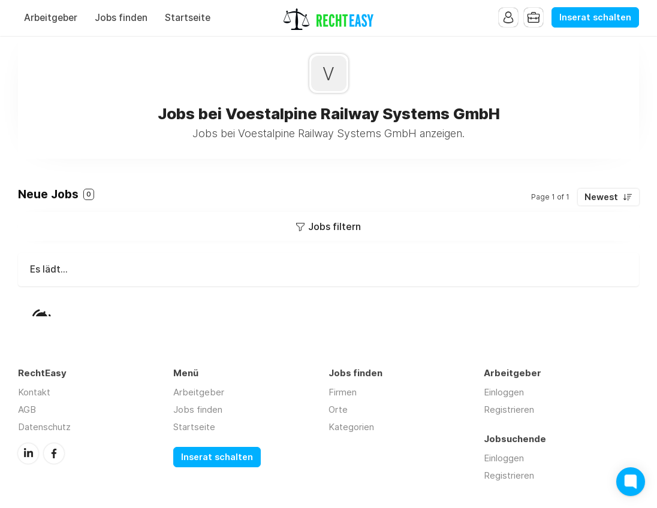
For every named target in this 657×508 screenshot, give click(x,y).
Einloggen (504, 392)
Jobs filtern (334, 226)
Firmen (342, 392)
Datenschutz (44, 427)
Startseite (187, 17)
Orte (338, 409)
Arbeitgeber (50, 17)
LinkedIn (28, 453)
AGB (27, 409)
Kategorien (351, 427)
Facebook (54, 453)
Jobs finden (121, 17)
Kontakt (34, 392)
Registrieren (509, 409)
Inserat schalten (595, 17)
